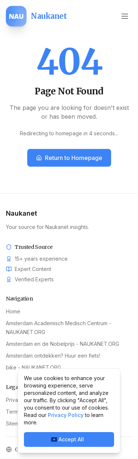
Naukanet (21, 213)
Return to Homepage (69, 157)
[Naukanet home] (36, 16)
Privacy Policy (66, 415)
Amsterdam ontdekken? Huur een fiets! (53, 355)
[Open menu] (124, 16)
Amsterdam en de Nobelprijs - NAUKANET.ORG (62, 344)
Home (13, 311)
